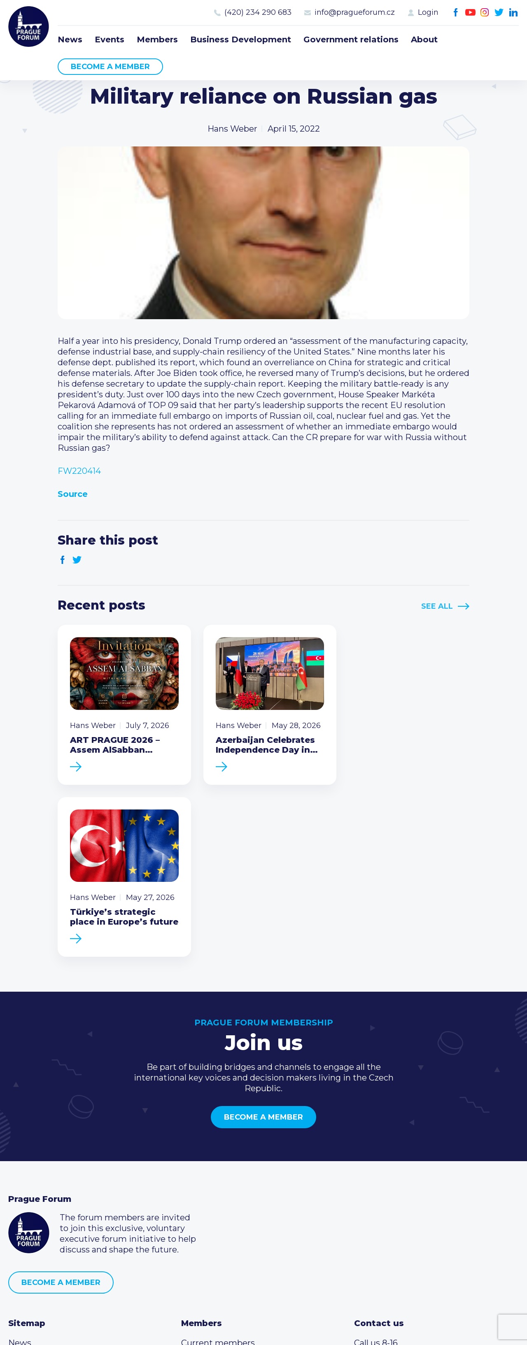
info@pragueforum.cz (355, 12)
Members (157, 39)
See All (437, 606)
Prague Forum (28, 26)
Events (109, 39)
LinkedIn (513, 12)
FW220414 (79, 471)
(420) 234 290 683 (257, 12)
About (424, 39)
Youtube (470, 12)
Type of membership (223, 1192)
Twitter (499, 12)
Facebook (456, 12)
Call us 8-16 (376, 1179)
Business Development (240, 39)
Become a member (110, 66)
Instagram (485, 12)
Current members (218, 1179)
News (70, 39)
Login (428, 12)
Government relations (351, 39)
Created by (263, 1329)
